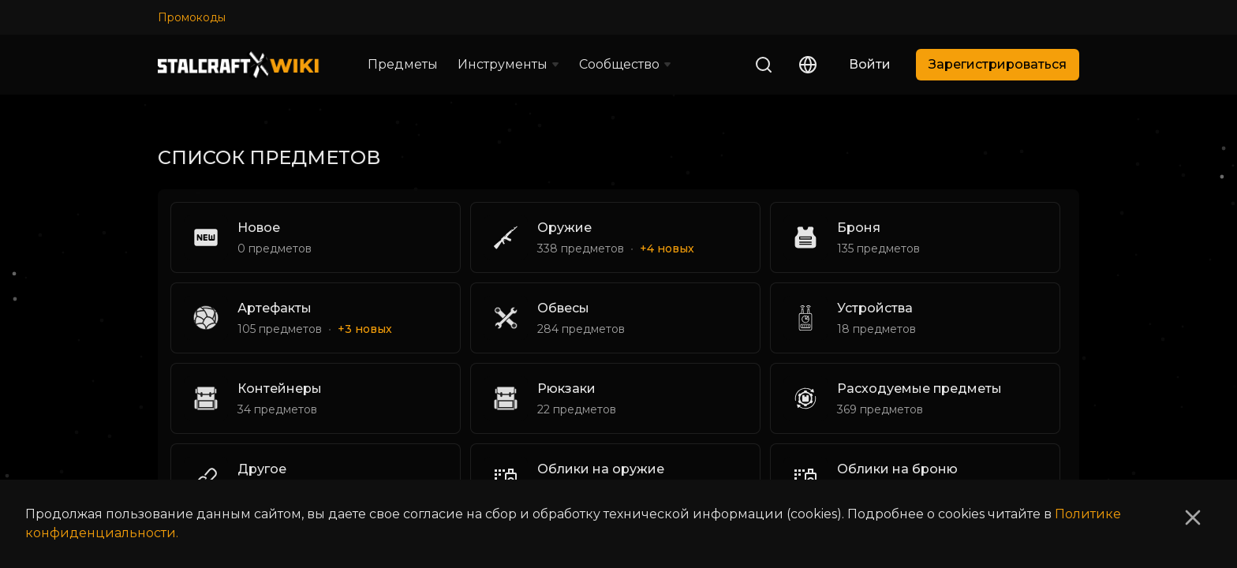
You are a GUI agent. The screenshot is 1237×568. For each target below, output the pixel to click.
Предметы (403, 64)
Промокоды (192, 17)
